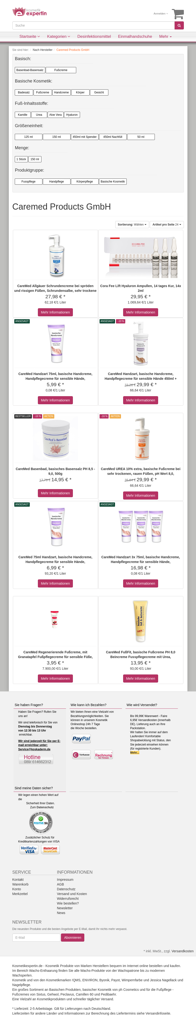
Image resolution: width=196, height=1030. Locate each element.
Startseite (30, 36)
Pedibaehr (108, 994)
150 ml (56, 137)
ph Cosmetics (129, 989)
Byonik (104, 980)
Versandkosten (182, 951)
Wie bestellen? (68, 903)
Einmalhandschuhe (135, 36)
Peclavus (67, 994)
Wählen (132, 224)
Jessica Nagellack (163, 980)
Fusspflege (28, 181)
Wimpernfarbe (132, 980)
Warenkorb (20, 884)
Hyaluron (72, 114)
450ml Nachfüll (112, 137)
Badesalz (24, 92)
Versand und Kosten (72, 894)
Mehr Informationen (55, 312)
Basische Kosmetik (113, 181)
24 (166, 224)
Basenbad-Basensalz (29, 70)
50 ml (140, 137)
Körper (80, 92)
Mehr (165, 36)
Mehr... (134, 752)
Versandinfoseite (158, 1013)
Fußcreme (60, 70)
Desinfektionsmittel (94, 36)
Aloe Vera (55, 114)
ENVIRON (90, 980)
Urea (39, 114)
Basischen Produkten (64, 989)
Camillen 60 (84, 994)
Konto (16, 889)
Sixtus (40, 994)
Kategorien (58, 36)
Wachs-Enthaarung (43, 970)
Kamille (22, 114)
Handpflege (56, 181)
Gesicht (99, 92)
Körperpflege (84, 181)
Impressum (65, 879)
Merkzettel (20, 894)
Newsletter (65, 908)
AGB (60, 884)
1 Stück (21, 159)
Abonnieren (72, 937)
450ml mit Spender (85, 137)
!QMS (76, 980)
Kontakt (18, 879)
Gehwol (53, 994)
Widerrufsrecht (68, 898)
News (61, 913)
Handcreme (61, 92)
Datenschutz (45, 807)
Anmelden (161, 13)
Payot (115, 980)
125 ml (28, 137)
